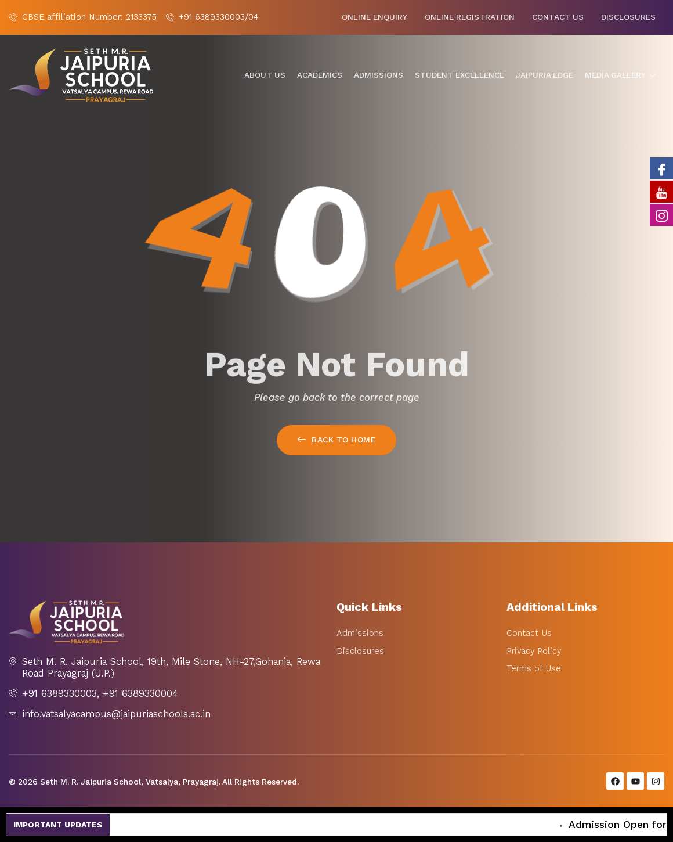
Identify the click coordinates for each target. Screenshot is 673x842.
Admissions (378, 75)
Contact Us (558, 17)
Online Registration (470, 17)
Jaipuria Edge (544, 75)
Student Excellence (459, 75)
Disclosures (628, 17)
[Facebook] (661, 168)
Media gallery (621, 75)
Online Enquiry (374, 17)
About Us (264, 75)
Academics (319, 75)
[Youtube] (661, 192)
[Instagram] (661, 215)
